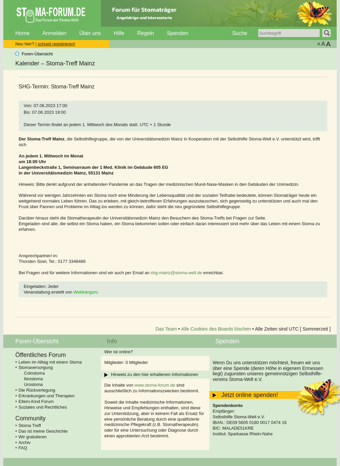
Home (22, 33)
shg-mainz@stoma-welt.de (176, 272)
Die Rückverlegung (37, 390)
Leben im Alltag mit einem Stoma (50, 362)
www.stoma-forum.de (154, 385)
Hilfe (119, 33)
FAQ (23, 447)
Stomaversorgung (36, 367)
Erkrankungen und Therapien (47, 395)
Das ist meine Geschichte (43, 431)
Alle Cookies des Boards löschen (216, 329)
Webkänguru (86, 292)
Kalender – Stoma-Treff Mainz (55, 63)
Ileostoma (33, 378)
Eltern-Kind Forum (36, 401)
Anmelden (54, 33)
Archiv (25, 442)
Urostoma (33, 384)
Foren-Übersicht (37, 53)
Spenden (177, 33)
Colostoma (34, 373)
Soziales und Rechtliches (43, 407)
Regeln (145, 33)
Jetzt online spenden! (249, 395)
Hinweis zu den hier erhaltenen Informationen (154, 374)
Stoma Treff (30, 425)
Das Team (166, 329)
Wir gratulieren (33, 436)
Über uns (90, 33)
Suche (239, 33)
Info (112, 341)
